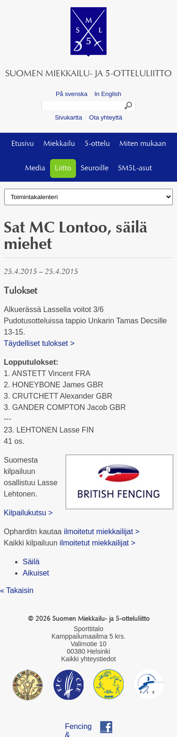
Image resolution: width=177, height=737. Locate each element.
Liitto (63, 168)
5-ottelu (97, 144)
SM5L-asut (135, 168)
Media (35, 168)
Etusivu (22, 144)
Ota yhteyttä (105, 117)
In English (107, 93)
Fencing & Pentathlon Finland (83, 727)
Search (129, 106)
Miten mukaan (142, 144)
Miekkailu (59, 144)
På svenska (71, 93)
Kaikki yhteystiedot (88, 659)
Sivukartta (68, 117)
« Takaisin (17, 590)
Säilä (31, 562)
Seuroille (95, 168)
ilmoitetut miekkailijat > (101, 532)
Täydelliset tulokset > (39, 343)
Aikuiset (36, 573)
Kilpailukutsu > (28, 513)
